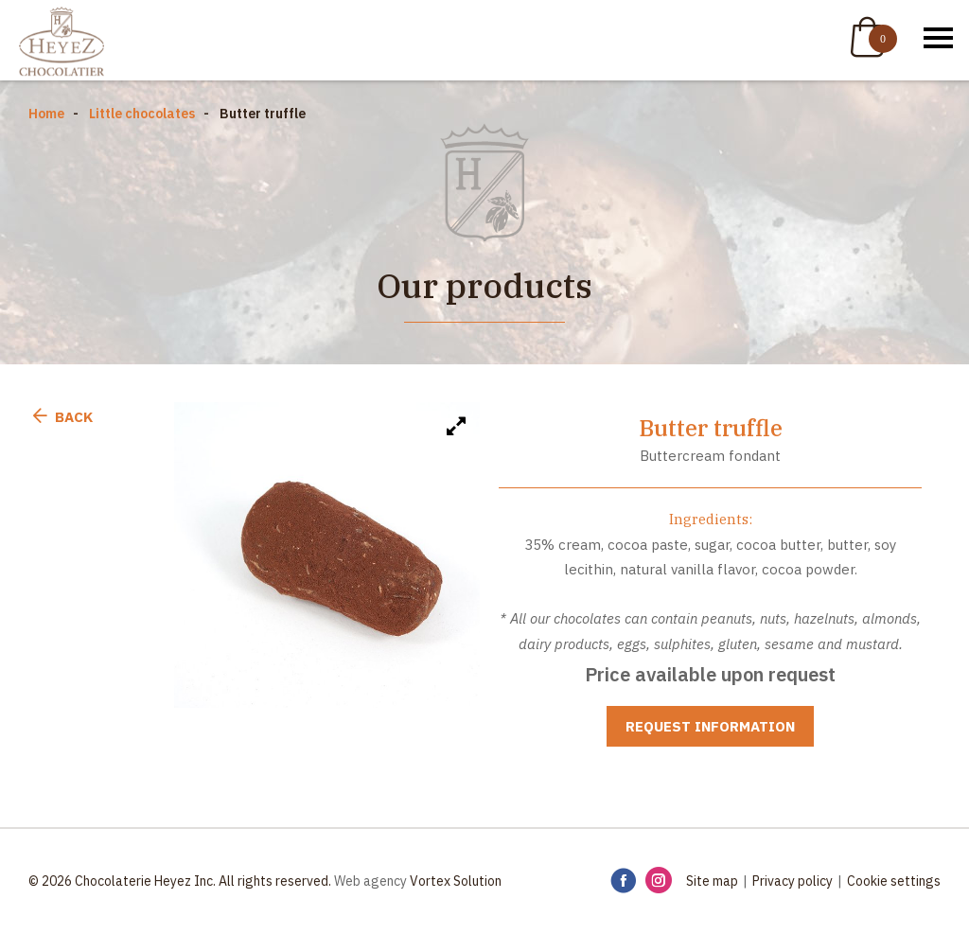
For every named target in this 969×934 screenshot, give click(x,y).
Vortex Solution (456, 881)
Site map (712, 881)
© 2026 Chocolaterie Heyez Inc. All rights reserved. (179, 881)
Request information (710, 726)
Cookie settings (894, 881)
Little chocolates (142, 113)
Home (46, 113)
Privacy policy (792, 881)
